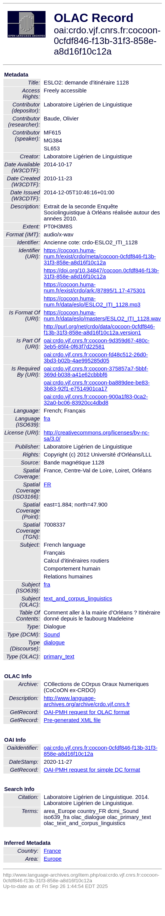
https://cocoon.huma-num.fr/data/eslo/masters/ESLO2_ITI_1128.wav (102, 316)
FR (47, 484)
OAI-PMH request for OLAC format (86, 712)
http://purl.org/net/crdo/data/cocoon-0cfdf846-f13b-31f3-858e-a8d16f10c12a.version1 (99, 330)
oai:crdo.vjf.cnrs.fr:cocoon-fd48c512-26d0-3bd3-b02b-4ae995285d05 (96, 358)
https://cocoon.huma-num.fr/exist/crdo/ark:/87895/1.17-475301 (94, 287)
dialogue (54, 642)
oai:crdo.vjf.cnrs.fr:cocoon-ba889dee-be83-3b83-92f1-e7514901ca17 (96, 386)
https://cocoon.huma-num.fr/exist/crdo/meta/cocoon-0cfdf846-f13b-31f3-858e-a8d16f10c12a (100, 256)
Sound (52, 635)
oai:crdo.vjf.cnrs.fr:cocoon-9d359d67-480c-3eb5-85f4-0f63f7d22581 (96, 344)
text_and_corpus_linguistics (78, 599)
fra (47, 419)
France (52, 851)
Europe (52, 859)
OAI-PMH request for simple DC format (92, 770)
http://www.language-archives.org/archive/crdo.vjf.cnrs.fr (87, 701)
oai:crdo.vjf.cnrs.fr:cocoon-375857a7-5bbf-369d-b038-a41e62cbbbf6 (96, 372)
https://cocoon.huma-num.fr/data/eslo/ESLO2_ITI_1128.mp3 (92, 301)
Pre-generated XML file (72, 720)
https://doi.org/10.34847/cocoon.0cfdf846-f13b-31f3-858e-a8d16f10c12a (101, 273)
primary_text (59, 656)
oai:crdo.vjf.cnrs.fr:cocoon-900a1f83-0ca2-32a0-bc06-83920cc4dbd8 (96, 400)
